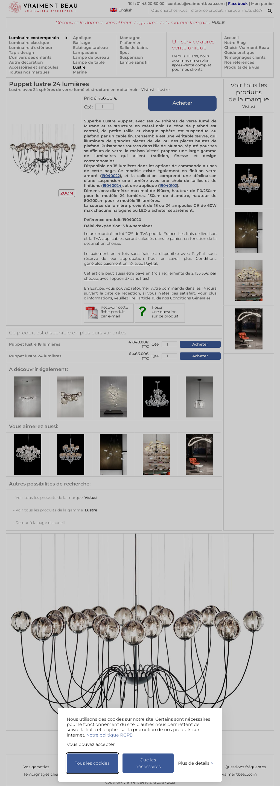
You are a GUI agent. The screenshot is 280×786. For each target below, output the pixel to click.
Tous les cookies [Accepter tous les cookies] (92, 763)
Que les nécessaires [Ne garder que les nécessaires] (148, 763)
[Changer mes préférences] (193, 763)
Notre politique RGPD (109, 735)
